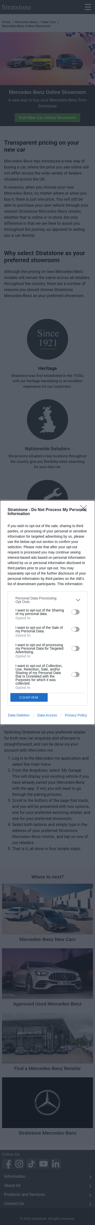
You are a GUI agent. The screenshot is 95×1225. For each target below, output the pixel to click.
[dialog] (47, 612)
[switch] (75, 612)
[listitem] (47, 599)
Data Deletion (19, 715)
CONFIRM (29, 697)
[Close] (85, 510)
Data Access (47, 715)
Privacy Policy (76, 715)
